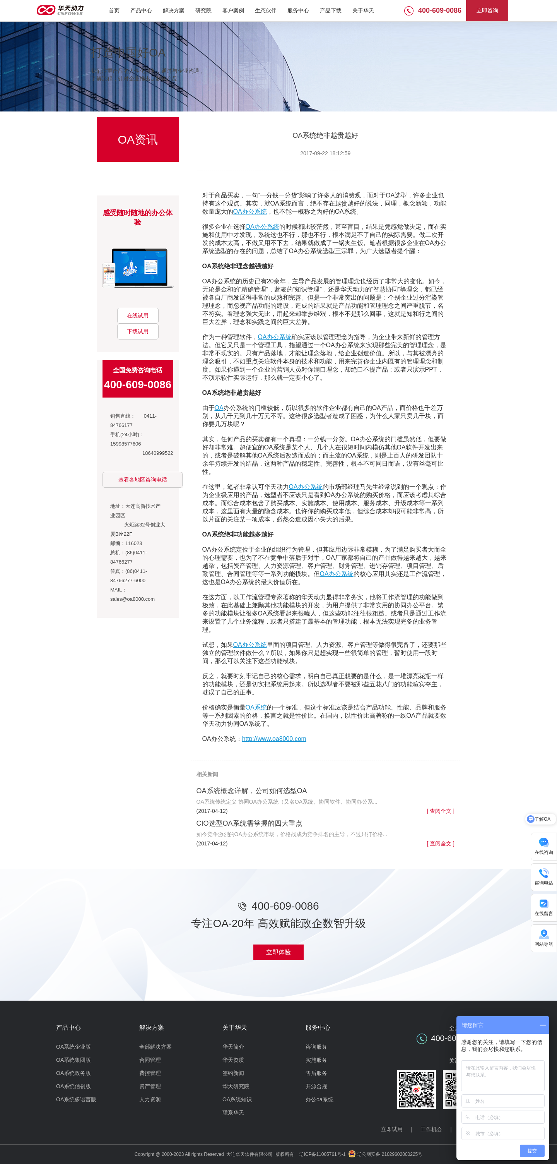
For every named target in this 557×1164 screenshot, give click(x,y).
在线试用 (138, 315)
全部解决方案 (155, 1047)
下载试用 (138, 331)
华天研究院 (235, 1086)
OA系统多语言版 (76, 1099)
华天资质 (233, 1060)
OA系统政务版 (73, 1073)
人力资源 (150, 1099)
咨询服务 (316, 1047)
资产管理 (150, 1086)
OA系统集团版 (73, 1060)
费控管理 (150, 1073)
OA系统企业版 (73, 1047)
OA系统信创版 (73, 1086)
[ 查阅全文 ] (440, 811)
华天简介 (233, 1047)
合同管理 (150, 1060)
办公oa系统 (319, 1099)
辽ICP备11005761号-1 (322, 1154)
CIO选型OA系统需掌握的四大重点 (249, 823)
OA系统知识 (237, 1099)
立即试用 (392, 1129)
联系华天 (233, 1112)
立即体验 (278, 952)
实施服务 (316, 1060)
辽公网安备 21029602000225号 (389, 1154)
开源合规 (316, 1086)
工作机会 (431, 1129)
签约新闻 (233, 1073)
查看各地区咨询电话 (142, 480)
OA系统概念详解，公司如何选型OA (251, 791)
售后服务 (316, 1073)
